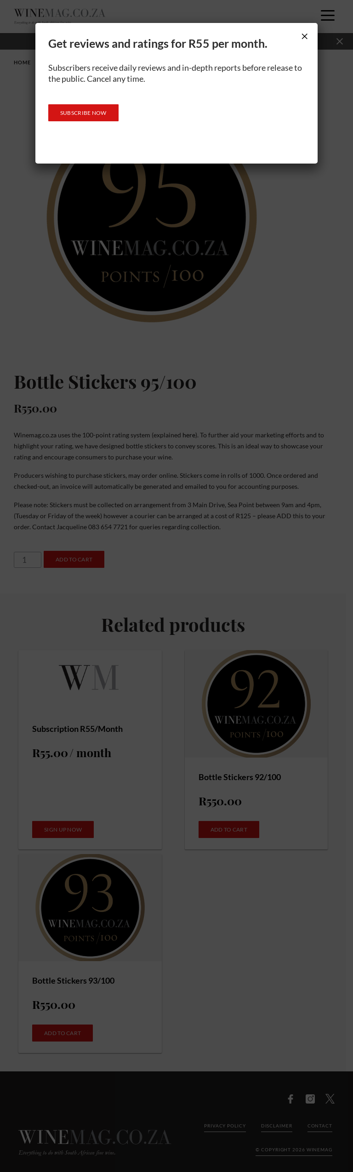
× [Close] (304, 36)
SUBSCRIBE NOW (83, 112)
